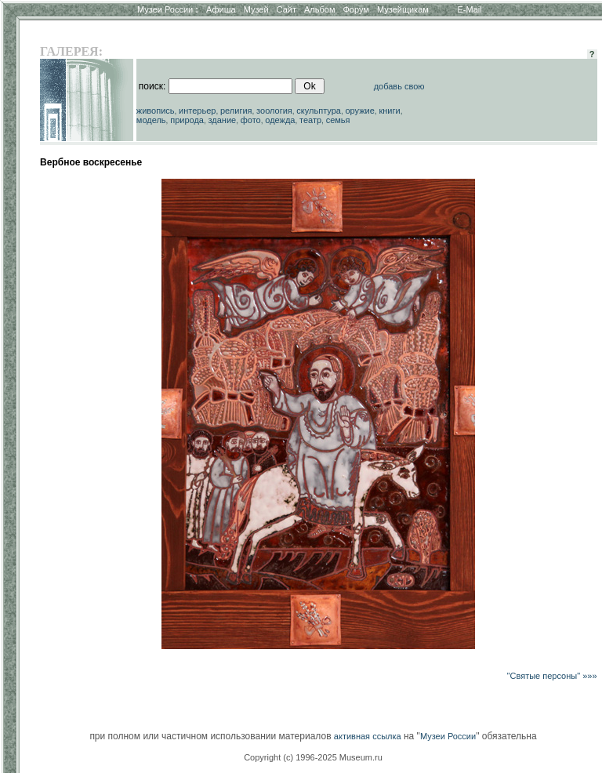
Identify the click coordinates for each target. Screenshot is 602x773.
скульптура (318, 110)
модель (151, 120)
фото (251, 120)
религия (236, 110)
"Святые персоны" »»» (552, 675)
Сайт (286, 9)
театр (310, 120)
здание (222, 120)
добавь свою (399, 86)
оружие (360, 110)
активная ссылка (367, 736)
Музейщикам (403, 9)
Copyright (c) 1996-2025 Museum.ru (313, 757)
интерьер (197, 110)
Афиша (221, 9)
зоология (274, 110)
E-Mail (470, 9)
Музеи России (167, 9)
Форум (355, 9)
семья (338, 120)
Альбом (319, 9)
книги (389, 110)
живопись (155, 110)
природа (187, 120)
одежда (280, 120)
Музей (256, 9)
